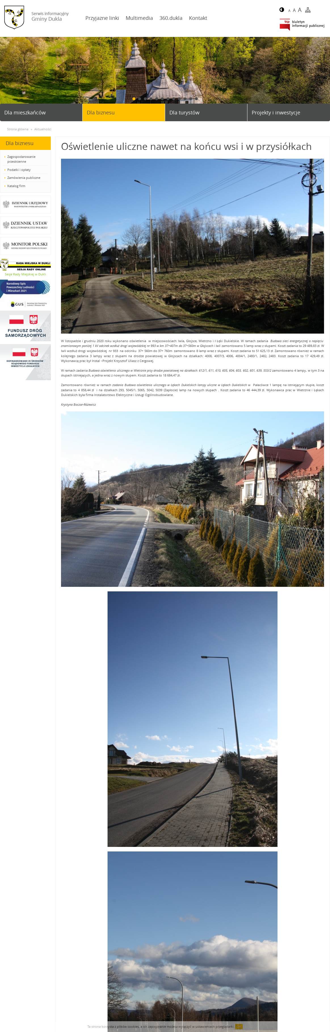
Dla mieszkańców (25, 112)
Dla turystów (184, 112)
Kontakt (198, 17)
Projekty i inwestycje (276, 112)
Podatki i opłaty (19, 170)
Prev (6, 76)
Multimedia (139, 17)
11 (190, 98)
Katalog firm (16, 186)
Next (323, 76)
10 (185, 98)
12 (196, 98)
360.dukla (170, 17)
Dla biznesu (101, 112)
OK (239, 1026)
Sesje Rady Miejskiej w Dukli (25, 274)
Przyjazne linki (102, 17)
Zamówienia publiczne (23, 177)
